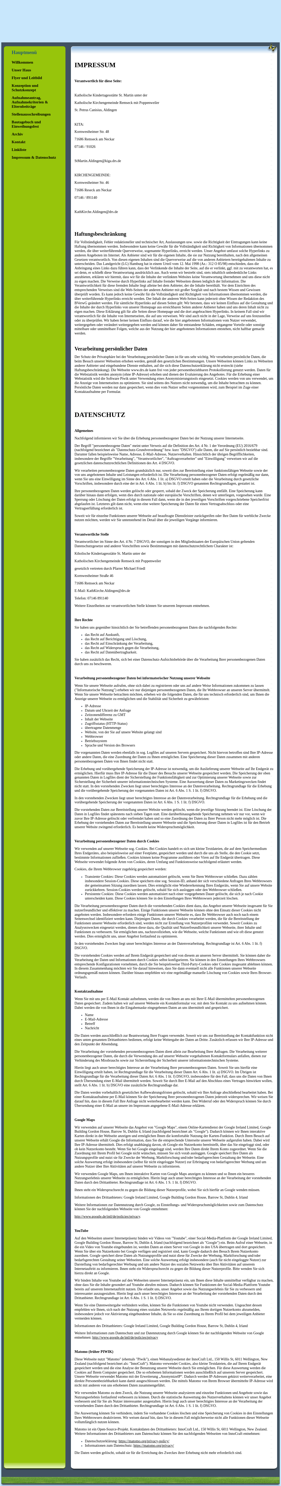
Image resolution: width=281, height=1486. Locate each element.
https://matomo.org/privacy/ (154, 1445)
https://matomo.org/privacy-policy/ (144, 1441)
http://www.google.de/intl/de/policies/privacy (107, 1216)
